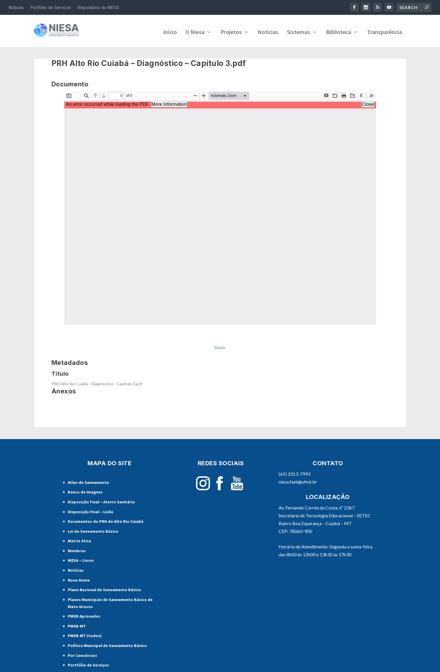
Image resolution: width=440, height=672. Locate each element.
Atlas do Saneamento (88, 481)
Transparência (384, 31)
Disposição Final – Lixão (90, 510)
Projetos (231, 31)
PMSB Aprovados (84, 615)
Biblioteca (338, 31)
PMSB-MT (77, 625)
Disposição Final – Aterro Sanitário (101, 500)
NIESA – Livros (81, 559)
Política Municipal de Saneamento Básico (107, 644)
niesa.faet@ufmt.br (298, 480)
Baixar (220, 346)
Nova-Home (79, 579)
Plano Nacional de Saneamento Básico (104, 588)
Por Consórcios (82, 654)
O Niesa (195, 31)
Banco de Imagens (85, 490)
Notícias (16, 7)
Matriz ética (79, 539)
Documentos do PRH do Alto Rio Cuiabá (105, 520)
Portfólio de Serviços (51, 7)
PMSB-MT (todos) (84, 634)
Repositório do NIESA (98, 7)
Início (170, 31)
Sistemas (298, 31)
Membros (77, 549)
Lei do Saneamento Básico (93, 530)
